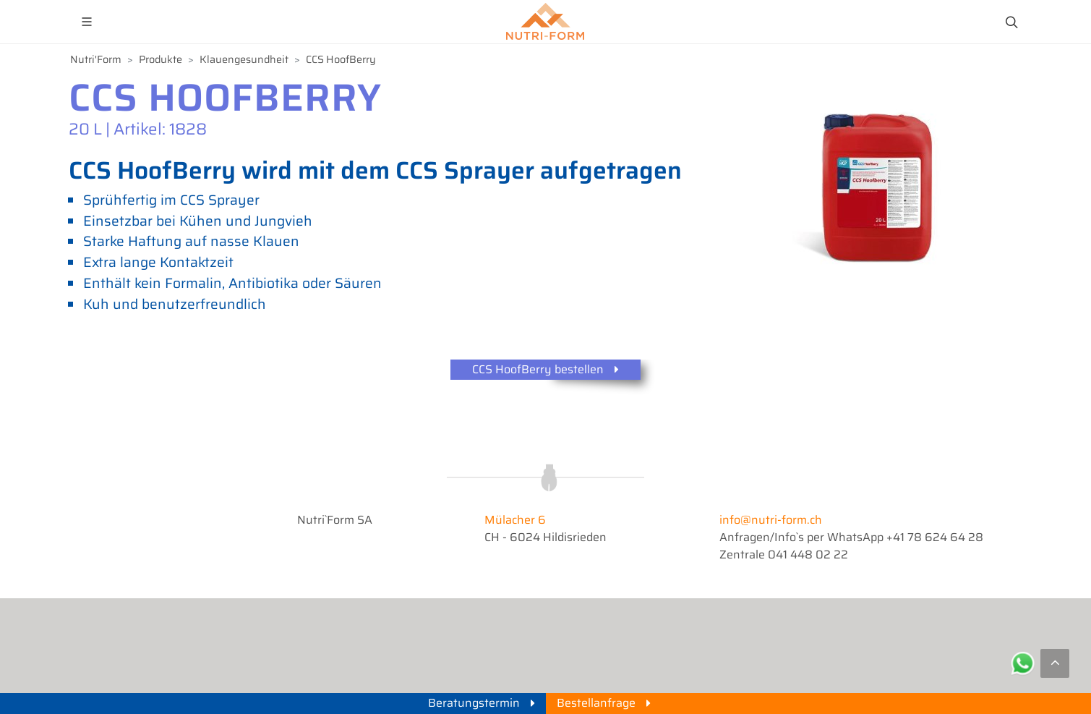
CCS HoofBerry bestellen (545, 370)
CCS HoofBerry (341, 59)
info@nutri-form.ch (770, 520)
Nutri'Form (95, 59)
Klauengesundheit (244, 59)
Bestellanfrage (604, 703)
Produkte (160, 59)
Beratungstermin (481, 703)
